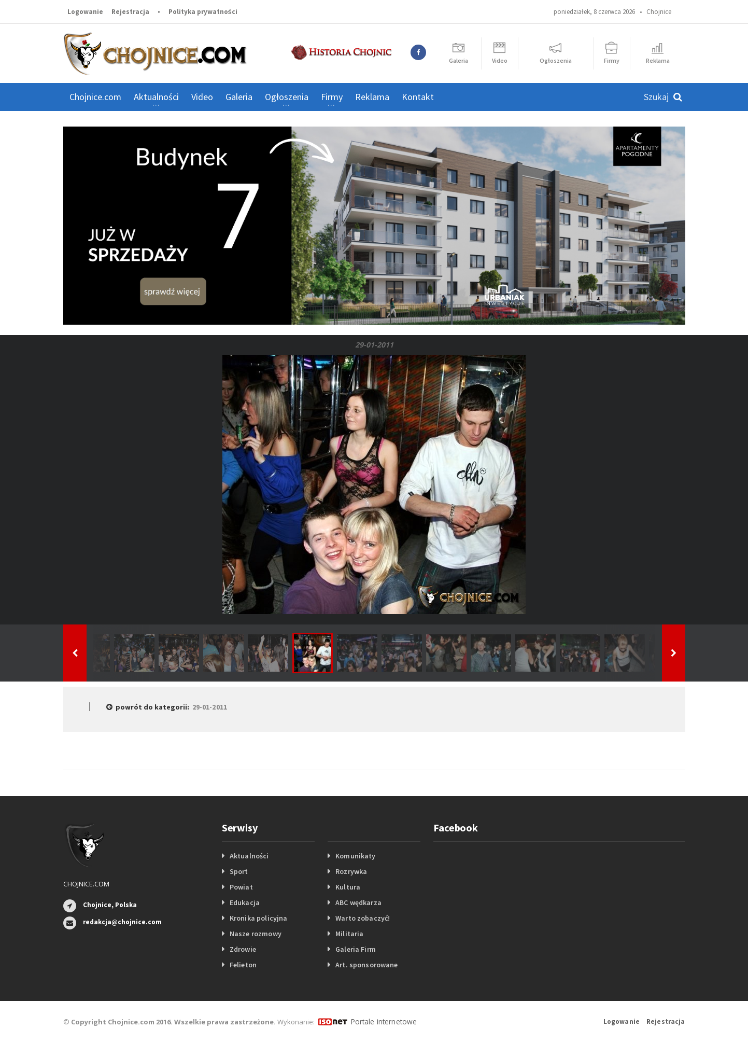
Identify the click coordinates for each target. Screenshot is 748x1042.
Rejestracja (130, 11)
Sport (239, 871)
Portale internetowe (381, 1021)
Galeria (238, 97)
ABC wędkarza (357, 902)
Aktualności (249, 855)
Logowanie (85, 11)
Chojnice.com (95, 97)
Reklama (372, 97)
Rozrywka (350, 871)
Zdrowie (243, 949)
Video (202, 97)
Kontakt (418, 97)
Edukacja (244, 902)
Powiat (241, 887)
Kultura (347, 887)
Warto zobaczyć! (362, 918)
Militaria (349, 933)
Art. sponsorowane (366, 964)
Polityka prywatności (202, 11)
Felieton (243, 964)
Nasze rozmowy (255, 933)
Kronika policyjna (258, 918)
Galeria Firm (355, 949)
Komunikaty (355, 855)
